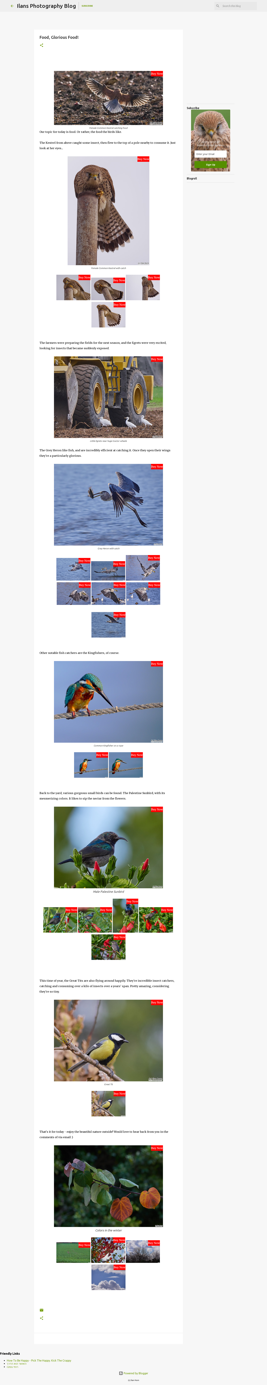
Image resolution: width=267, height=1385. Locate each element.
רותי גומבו (12, 1366)
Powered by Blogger (133, 1373)
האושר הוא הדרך (16, 1363)
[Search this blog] (239, 6)
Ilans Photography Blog (46, 6)
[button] (42, 45)
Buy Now (157, 73)
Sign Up (210, 164)
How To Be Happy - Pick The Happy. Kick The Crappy (39, 1360)
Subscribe (87, 6)
